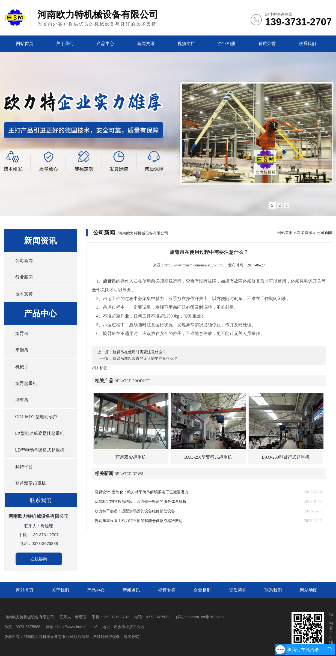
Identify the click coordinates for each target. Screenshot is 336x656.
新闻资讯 (145, 43)
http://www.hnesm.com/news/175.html (194, 265)
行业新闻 (24, 277)
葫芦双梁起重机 (30, 483)
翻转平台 (24, 466)
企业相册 (226, 43)
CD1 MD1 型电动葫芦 (36, 416)
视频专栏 (186, 43)
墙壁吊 (21, 400)
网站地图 (308, 590)
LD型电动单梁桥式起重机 (39, 450)
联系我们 (307, 43)
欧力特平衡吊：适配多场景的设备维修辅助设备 (135, 511)
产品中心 (105, 43)
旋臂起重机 (26, 383)
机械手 (21, 366)
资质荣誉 (267, 43)
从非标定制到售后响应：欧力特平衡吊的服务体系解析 (140, 502)
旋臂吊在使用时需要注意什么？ (139, 352)
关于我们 (65, 43)
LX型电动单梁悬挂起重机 (39, 433)
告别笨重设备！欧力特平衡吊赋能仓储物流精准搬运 (139, 521)
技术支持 (24, 294)
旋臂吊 (21, 333)
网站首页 (24, 43)
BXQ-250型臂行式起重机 (208, 457)
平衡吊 (21, 350)
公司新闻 (24, 260)
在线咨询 (39, 559)
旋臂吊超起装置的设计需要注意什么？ (145, 359)
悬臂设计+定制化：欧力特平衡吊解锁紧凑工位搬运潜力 (142, 492)
